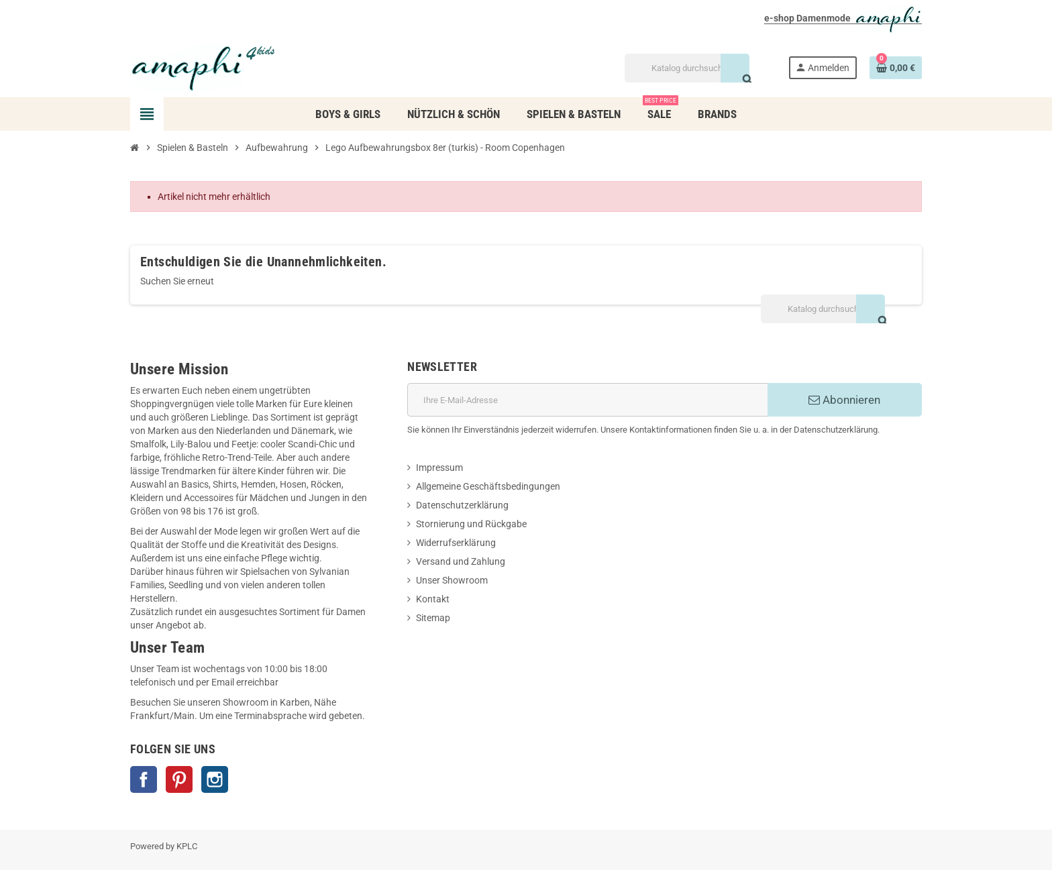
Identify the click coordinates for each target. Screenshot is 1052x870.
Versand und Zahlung (460, 561)
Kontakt (433, 599)
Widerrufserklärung (456, 542)
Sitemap (433, 617)
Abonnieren (844, 399)
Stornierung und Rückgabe (471, 524)
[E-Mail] (587, 400)
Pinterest (179, 779)
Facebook (143, 779)
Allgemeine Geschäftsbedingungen (488, 486)
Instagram (214, 779)
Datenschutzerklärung (462, 505)
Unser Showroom (452, 580)
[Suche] (687, 68)
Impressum (439, 467)
